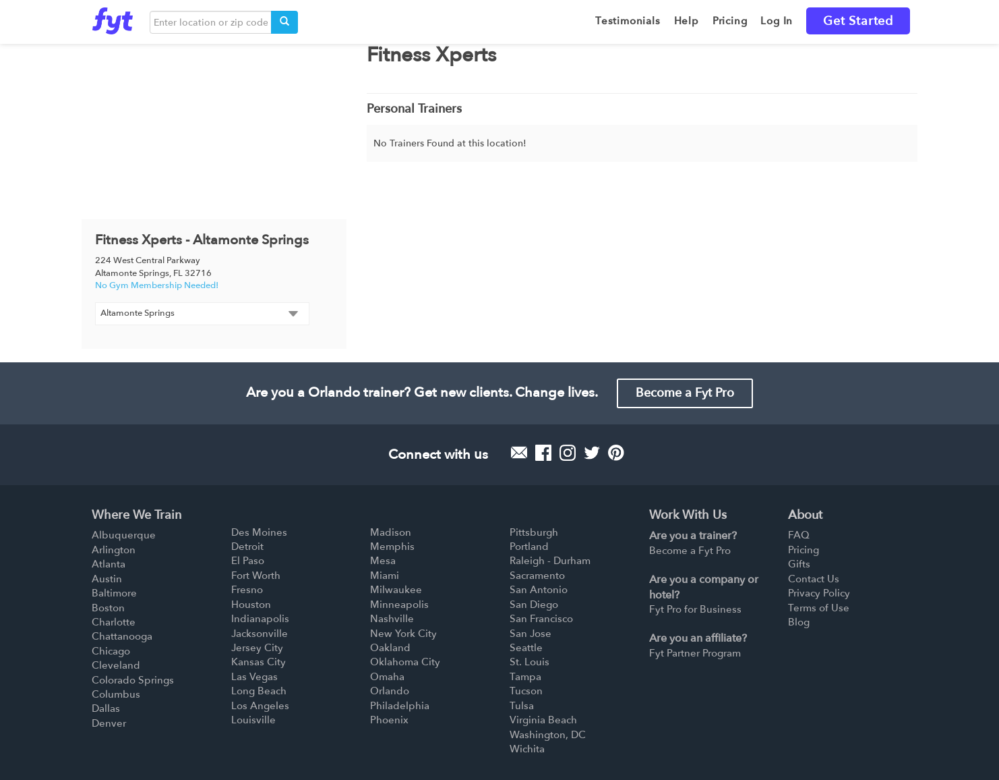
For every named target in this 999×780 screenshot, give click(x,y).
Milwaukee (396, 589)
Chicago (111, 651)
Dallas (106, 708)
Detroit (247, 546)
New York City (403, 633)
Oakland (390, 647)
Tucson (526, 691)
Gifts (799, 564)
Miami (384, 575)
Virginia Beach (543, 720)
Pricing (803, 550)
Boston (108, 608)
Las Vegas (254, 677)
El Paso (247, 560)
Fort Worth (255, 575)
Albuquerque (124, 535)
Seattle (526, 647)
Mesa (383, 560)
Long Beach (258, 691)
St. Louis (529, 662)
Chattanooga (122, 636)
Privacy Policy (819, 593)
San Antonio (539, 589)
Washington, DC (548, 735)
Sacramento (537, 575)
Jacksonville (259, 633)
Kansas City (258, 662)
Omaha (387, 677)
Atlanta (108, 564)
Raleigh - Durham (550, 560)
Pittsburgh (534, 532)
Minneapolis (399, 604)
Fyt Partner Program (695, 653)
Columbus (116, 694)
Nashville (392, 618)
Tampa (525, 677)
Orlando (389, 691)
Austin (107, 579)
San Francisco (541, 618)
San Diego (534, 604)
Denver (109, 723)
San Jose (530, 633)
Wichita (527, 749)
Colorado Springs (133, 680)
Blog (799, 622)
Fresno (247, 589)
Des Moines (259, 532)
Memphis (392, 546)
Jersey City (257, 647)
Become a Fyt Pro (685, 393)
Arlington (113, 550)
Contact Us (813, 579)
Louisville (253, 720)
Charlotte (113, 622)
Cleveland (116, 665)
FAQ (799, 535)
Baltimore (114, 593)
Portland (529, 546)
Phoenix (389, 720)
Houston (251, 604)
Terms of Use (818, 608)
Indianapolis (260, 618)
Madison (390, 532)
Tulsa (522, 706)
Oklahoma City (405, 662)
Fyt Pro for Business (695, 609)
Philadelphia (399, 706)
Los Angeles (260, 706)
